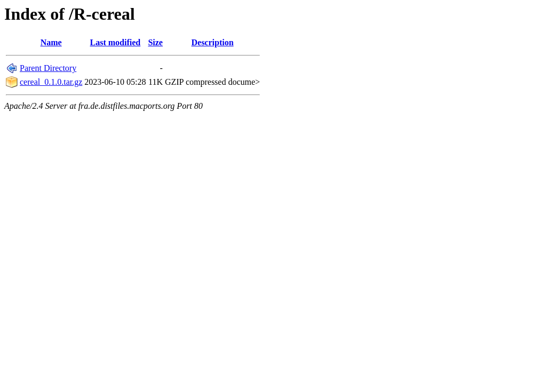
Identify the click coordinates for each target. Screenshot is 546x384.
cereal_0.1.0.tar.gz (51, 81)
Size (155, 42)
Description (212, 42)
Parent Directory (48, 68)
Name (51, 42)
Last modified (115, 42)
